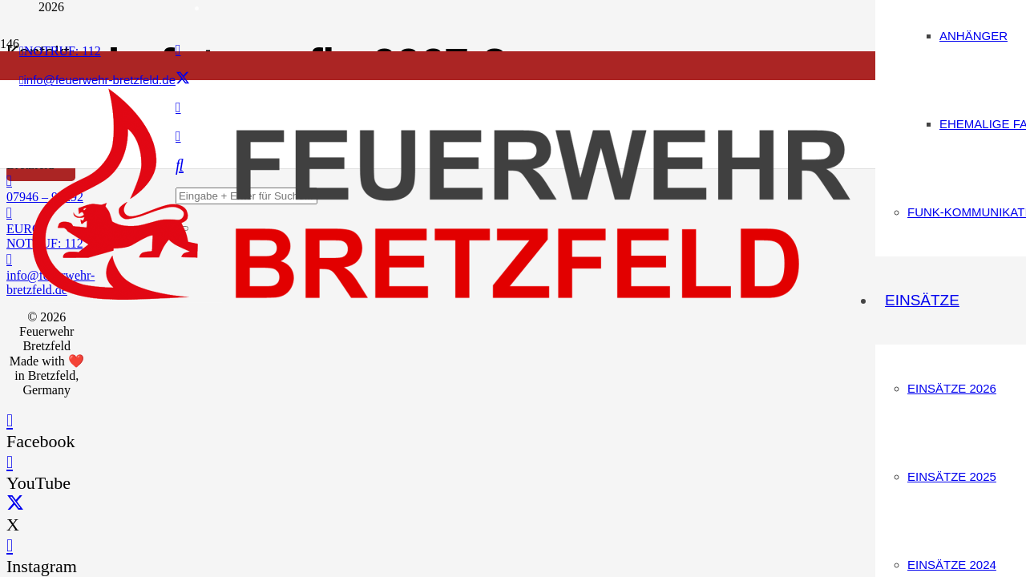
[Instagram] (9, 545)
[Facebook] (178, 50)
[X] (183, 79)
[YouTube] (9, 462)
